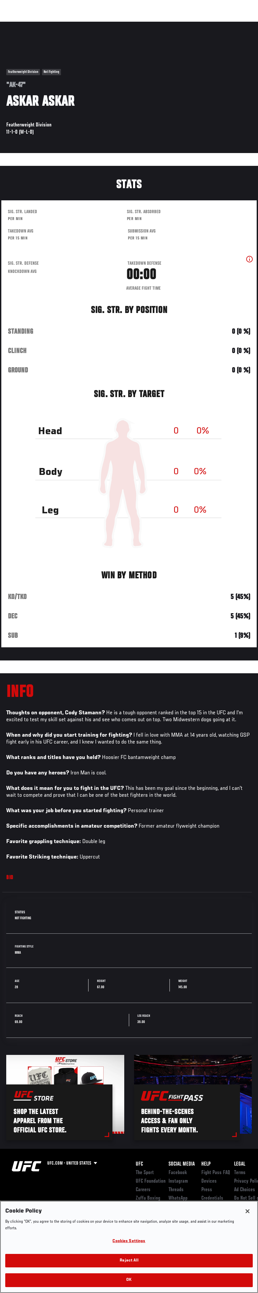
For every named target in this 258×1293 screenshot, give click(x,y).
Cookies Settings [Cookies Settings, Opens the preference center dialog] (128, 1241)
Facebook (178, 1173)
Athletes (75, 25)
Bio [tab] (9, 878)
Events (18, 25)
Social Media (182, 1164)
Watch (158, 25)
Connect (131, 25)
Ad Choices (244, 1190)
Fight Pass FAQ (215, 1173)
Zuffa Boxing (190, 25)
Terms (240, 1173)
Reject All (129, 1261)
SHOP (218, 25)
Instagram (178, 1181)
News (100, 25)
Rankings (45, 25)
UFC (139, 1164)
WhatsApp (178, 1198)
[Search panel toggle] (236, 25)
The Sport (145, 1173)
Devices (209, 1181)
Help (205, 1164)
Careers (143, 1190)
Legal (239, 1164)
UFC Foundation (151, 1181)
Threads (176, 1190)
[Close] (247, 1211)
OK (128, 1280)
